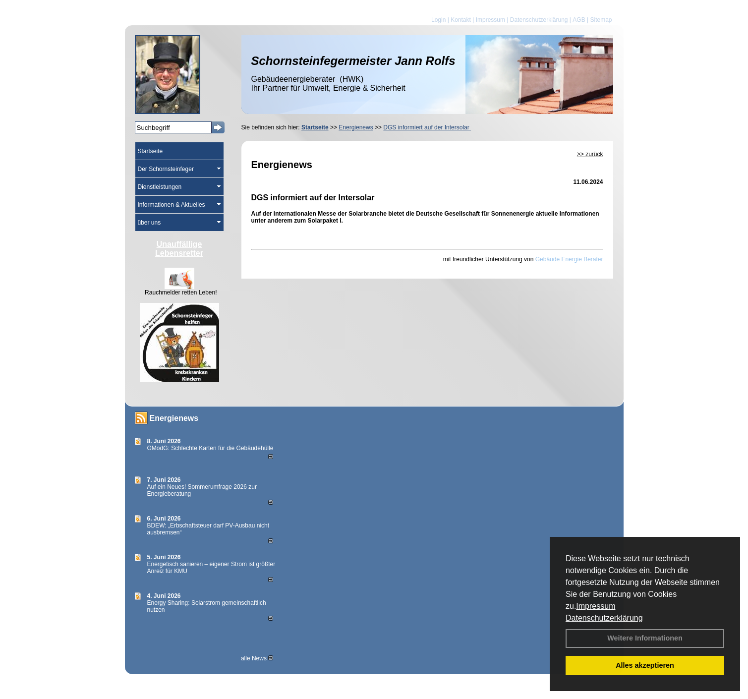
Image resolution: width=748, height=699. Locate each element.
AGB (579, 19)
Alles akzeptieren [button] (645, 665)
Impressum (595, 606)
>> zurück (590, 154)
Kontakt (461, 19)
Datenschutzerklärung (604, 618)
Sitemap (601, 19)
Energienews (174, 418)
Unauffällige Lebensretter (179, 248)
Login (438, 19)
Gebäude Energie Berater (569, 259)
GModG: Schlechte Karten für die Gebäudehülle (210, 448)
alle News (257, 658)
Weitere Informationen (645, 638)
